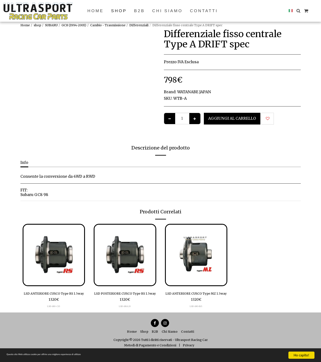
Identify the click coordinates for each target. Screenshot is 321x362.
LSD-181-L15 (125, 313)
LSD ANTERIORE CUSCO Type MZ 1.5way (196, 297)
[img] (53, 255)
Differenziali (138, 25)
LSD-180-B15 (196, 313)
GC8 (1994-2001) (74, 25)
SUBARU (51, 25)
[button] (298, 11)
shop (37, 25)
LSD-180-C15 (53, 313)
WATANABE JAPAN (194, 92)
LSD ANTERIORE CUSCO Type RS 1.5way (53, 297)
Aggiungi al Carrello (232, 118)
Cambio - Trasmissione (107, 25)
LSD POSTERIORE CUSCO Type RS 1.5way (124, 297)
